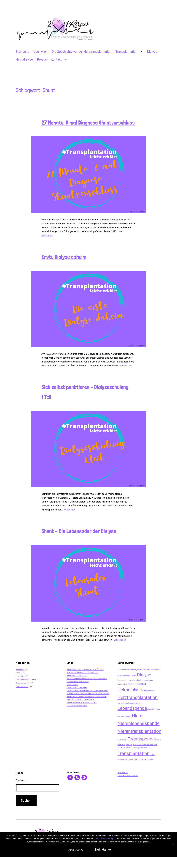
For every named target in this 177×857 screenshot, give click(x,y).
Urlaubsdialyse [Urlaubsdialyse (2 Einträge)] (123, 760)
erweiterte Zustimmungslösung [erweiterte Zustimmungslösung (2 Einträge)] (141, 680)
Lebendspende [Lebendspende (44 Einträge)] (132, 708)
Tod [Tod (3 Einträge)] (132, 748)
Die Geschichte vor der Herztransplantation (81, 52)
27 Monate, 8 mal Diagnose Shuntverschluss (88, 122)
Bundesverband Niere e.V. (77, 675)
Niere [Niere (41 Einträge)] (137, 715)
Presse (42, 59)
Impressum (123, 772)
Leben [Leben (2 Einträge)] (138, 703)
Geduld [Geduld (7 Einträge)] (141, 683)
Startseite (22, 52)
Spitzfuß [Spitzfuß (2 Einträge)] (127, 748)
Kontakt (56, 59)
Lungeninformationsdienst (77, 705)
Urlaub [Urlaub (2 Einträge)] (152, 754)
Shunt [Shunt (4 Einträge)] (120, 747)
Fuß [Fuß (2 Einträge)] (129, 684)
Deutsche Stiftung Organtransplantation (82, 672)
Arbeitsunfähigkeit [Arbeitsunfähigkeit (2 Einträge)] (133, 670)
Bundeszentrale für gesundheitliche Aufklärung (85, 669)
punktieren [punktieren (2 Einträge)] (121, 744)
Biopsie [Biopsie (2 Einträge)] (143, 670)
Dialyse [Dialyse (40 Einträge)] (144, 674)
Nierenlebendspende (24, 679)
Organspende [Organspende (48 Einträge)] (141, 739)
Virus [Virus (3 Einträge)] (136, 759)
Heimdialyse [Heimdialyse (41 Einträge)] (130, 689)
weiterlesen (47, 235)
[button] (70, 777)
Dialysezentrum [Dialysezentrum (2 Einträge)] (123, 680)
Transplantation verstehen (77, 687)
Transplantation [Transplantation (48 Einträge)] (134, 753)
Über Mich (40, 52)
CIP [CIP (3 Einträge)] (147, 669)
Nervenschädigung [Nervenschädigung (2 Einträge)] (124, 717)
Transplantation (126, 52)
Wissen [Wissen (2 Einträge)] (150, 760)
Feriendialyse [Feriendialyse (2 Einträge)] (122, 684)
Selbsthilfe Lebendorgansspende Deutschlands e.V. (87, 678)
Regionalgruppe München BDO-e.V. (80, 699)
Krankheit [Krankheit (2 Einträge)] (131, 703)
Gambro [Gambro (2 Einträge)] (134, 684)
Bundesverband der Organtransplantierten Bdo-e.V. (87, 696)
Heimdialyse (24, 59)
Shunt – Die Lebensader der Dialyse (78, 531)
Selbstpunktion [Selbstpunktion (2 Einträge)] (151, 744)
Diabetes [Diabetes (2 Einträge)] (133, 676)
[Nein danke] (173, 844)
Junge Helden (72, 684)
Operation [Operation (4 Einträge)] (122, 739)
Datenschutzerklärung (128, 775)
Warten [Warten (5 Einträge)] (143, 759)
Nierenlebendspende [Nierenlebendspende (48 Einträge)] (139, 723)
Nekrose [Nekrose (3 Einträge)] (156, 709)
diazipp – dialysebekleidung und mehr (82, 702)
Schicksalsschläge (23, 683)
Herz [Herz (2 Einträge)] (144, 691)
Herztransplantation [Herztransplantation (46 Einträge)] (138, 697)
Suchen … (22, 780)
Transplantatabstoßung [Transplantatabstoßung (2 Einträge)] (142, 748)
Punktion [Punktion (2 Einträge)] (129, 744)
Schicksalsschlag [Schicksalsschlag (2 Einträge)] (139, 744)
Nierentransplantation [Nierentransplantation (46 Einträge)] (139, 731)
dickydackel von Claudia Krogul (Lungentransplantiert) (88, 693)
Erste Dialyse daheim (63, 256)
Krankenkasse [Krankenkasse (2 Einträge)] (123, 703)
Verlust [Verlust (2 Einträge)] (131, 760)
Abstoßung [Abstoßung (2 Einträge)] (122, 670)
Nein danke (103, 849)
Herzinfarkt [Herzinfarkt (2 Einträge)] (150, 691)
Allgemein (20, 669)
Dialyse (152, 52)
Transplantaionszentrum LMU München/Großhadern (87, 690)
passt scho (75, 849)
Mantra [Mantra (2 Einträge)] (150, 709)
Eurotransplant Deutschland (77, 681)
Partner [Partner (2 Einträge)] (158, 740)
